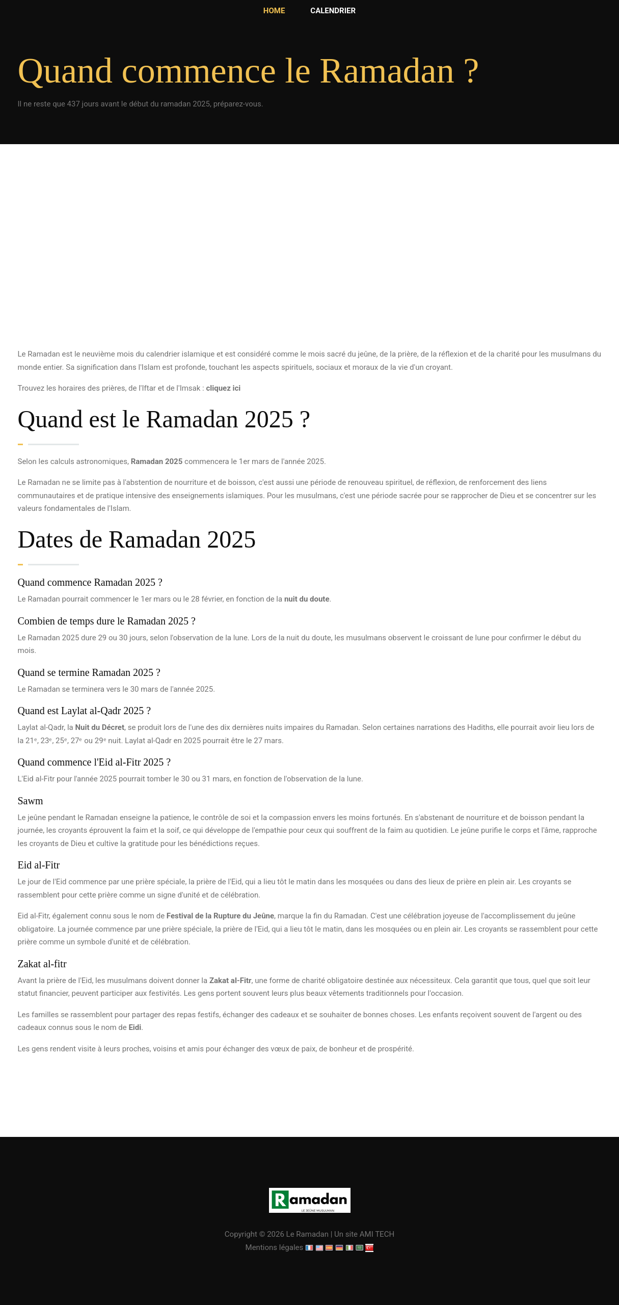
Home (274, 10)
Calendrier (333, 10)
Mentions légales (275, 1247)
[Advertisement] (310, 271)
